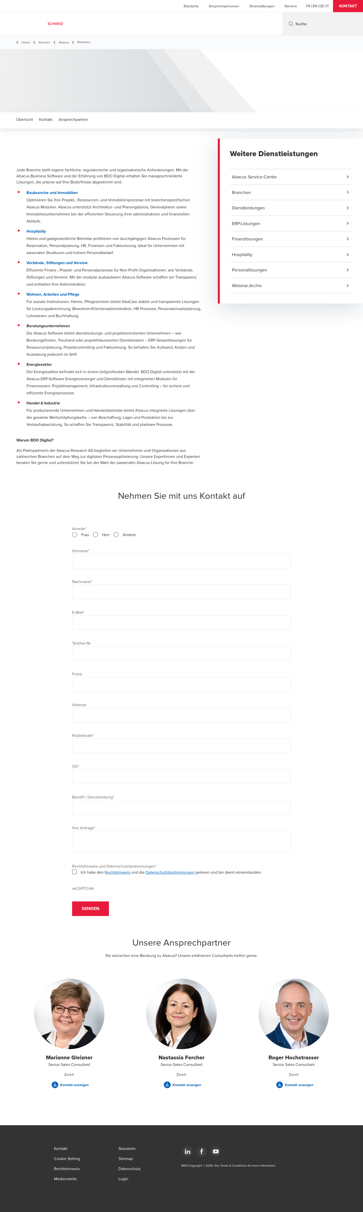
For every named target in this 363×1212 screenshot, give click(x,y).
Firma (77, 674)
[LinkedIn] (188, 1151)
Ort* (75, 766)
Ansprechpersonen (224, 6)
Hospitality (36, 231)
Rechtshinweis (117, 872)
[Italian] (327, 6)
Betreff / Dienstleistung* (93, 797)
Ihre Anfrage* (83, 828)
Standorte (191, 6)
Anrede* (79, 528)
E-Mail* (78, 612)
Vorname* (80, 551)
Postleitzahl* (83, 735)
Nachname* (82, 581)
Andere (129, 534)
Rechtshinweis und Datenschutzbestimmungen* (114, 866)
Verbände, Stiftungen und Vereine (57, 263)
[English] (315, 6)
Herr (106, 534)
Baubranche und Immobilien (52, 193)
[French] (308, 6)
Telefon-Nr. (81, 643)
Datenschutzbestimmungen (170, 872)
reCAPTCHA (83, 888)
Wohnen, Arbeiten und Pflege (52, 294)
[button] (348, 6)
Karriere (291, 6)
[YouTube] (216, 1151)
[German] (321, 6)
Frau (85, 534)
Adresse (79, 704)
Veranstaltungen (262, 6)
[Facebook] (202, 1151)
